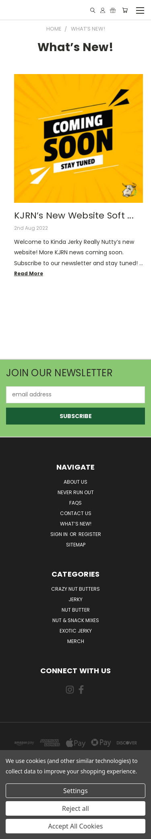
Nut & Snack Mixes (75, 620)
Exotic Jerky (76, 630)
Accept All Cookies (75, 826)
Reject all (75, 808)
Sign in (59, 534)
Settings (75, 790)
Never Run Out (76, 492)
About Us (75, 481)
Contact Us (75, 513)
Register (90, 534)
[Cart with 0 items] (125, 10)
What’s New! (75, 523)
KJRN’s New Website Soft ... (74, 215)
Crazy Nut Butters (75, 588)
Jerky (75, 599)
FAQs (75, 502)
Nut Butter (76, 609)
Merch (75, 641)
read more (28, 273)
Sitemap (75, 544)
